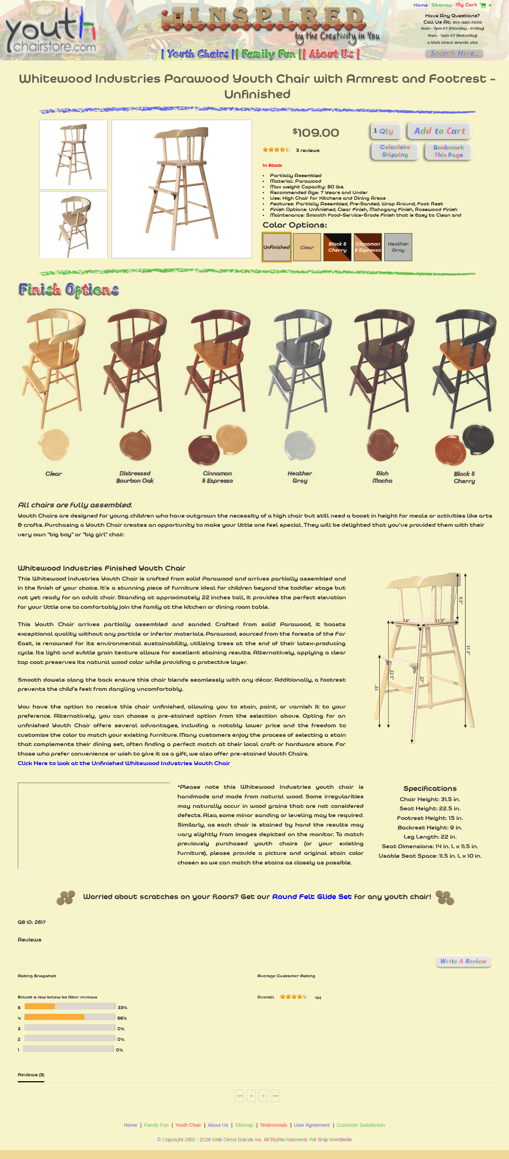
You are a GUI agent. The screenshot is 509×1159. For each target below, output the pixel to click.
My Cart (472, 4)
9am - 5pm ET (441, 35)
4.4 (318, 997)
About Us (218, 1125)
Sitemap (441, 5)
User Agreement (312, 1125)
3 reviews (308, 150)
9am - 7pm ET (434, 28)
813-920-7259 (467, 22)
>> (276, 1096)
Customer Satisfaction (361, 1125)
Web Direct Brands (450, 42)
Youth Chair (188, 1125)
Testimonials (273, 1125)
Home (421, 5)
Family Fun (156, 1125)
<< (239, 1096)
